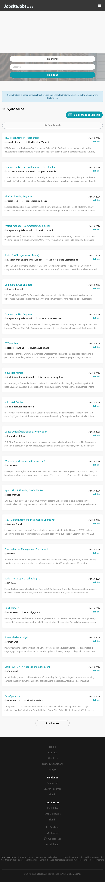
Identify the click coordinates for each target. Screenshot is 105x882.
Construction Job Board (50, 860)
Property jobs (67, 860)
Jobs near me (98, 860)
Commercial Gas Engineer (18, 284)
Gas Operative (12, 696)
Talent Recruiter (31, 860)
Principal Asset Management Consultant (26, 549)
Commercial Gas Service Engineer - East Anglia (29, 167)
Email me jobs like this (86, 114)
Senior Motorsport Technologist (22, 578)
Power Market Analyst (16, 637)
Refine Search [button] (52, 125)
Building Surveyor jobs (93, 857)
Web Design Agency (71, 873)
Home (52, 746)
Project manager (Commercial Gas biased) (27, 225)
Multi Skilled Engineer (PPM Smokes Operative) (29, 519)
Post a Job (52, 783)
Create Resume (52, 813)
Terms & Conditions (52, 763)
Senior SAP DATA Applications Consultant (27, 666)
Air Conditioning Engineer (18, 196)
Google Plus (54, 838)
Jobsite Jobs (43, 873)
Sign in (52, 794)
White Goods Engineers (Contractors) (24, 460)
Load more (52, 723)
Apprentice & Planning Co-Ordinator (24, 490)
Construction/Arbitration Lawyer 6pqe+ (25, 431)
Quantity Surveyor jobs (73, 857)
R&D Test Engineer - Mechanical (21, 137)
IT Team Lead (11, 343)
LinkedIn (54, 844)
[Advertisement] (52, 32)
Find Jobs (52, 75)
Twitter (55, 832)
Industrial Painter (13, 372)
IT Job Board (27, 857)
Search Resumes (52, 788)
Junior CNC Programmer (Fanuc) (21, 255)
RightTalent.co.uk (55, 857)
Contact (52, 752)
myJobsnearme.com (82, 860)
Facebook (54, 827)
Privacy (52, 769)
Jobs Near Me (40, 857)
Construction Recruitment (12, 860)
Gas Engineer (11, 607)
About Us (52, 758)
